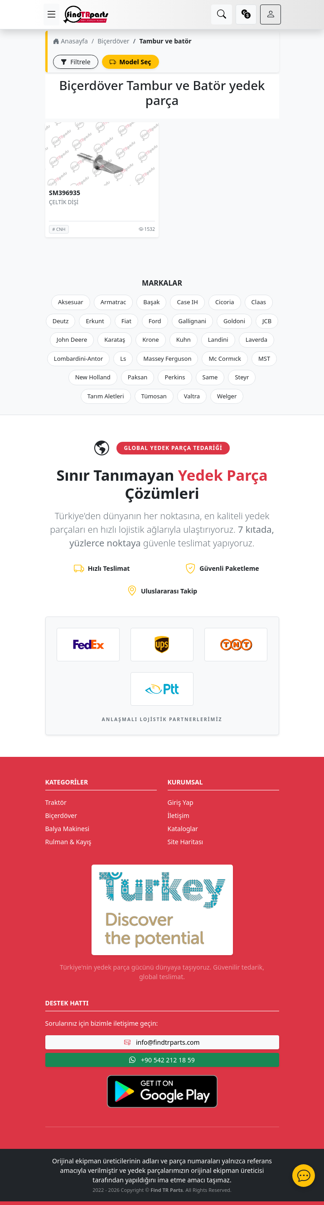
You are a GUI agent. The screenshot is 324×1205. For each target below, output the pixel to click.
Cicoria (224, 302)
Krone (150, 339)
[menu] (51, 14)
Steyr (242, 377)
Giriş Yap (180, 802)
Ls (123, 358)
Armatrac (113, 302)
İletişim (178, 815)
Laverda (256, 339)
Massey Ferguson (167, 358)
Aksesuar (70, 302)
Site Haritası (185, 841)
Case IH (187, 302)
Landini (218, 339)
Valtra (192, 396)
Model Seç (130, 61)
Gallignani (193, 321)
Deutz (61, 321)
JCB (266, 321)
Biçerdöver (113, 41)
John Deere (72, 339)
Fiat (126, 321)
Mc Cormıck (224, 358)
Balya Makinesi (67, 828)
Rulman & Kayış (68, 841)
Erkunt (95, 321)
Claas (258, 302)
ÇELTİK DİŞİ (63, 202)
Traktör (56, 802)
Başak (151, 302)
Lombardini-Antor (78, 358)
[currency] (246, 14)
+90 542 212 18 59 (161, 1060)
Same (210, 377)
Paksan (138, 377)
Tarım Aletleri (105, 396)
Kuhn (183, 339)
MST (264, 358)
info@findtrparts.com (161, 1042)
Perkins (174, 377)
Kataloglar (183, 828)
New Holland (93, 377)
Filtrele (76, 61)
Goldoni (234, 321)
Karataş (114, 339)
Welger (227, 396)
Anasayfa (70, 41)
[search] (221, 14)
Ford (155, 321)
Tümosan (154, 396)
